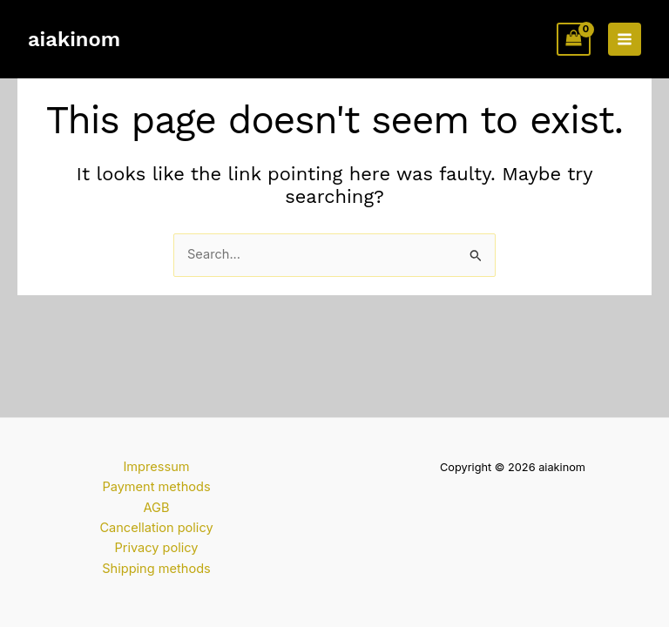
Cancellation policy (156, 528)
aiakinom (74, 39)
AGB (157, 508)
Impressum (156, 467)
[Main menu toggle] (624, 39)
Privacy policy (156, 548)
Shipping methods (156, 568)
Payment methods (156, 487)
